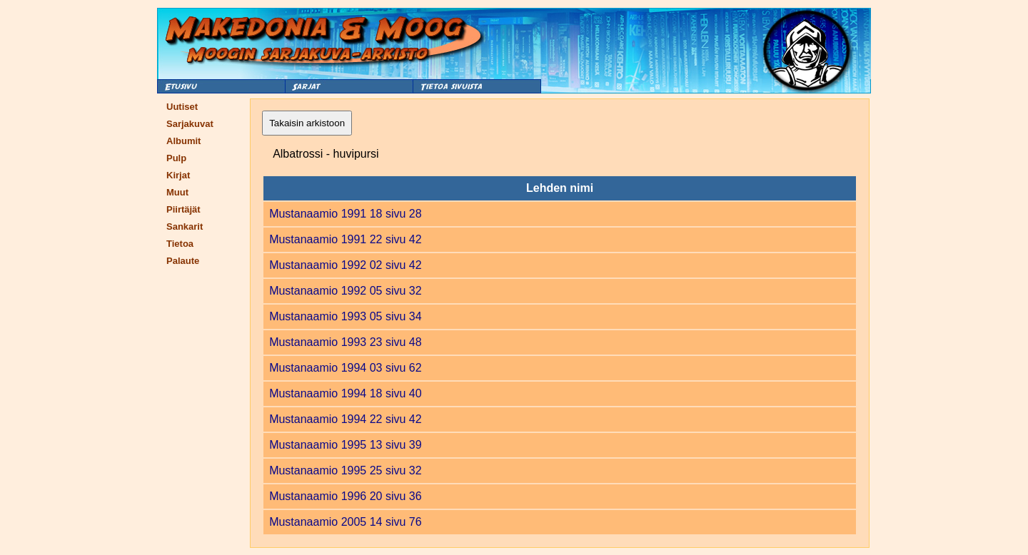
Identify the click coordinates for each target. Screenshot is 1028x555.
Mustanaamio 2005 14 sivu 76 (345, 522)
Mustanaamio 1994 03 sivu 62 (345, 368)
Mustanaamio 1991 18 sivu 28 (345, 214)
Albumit (183, 141)
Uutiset (182, 106)
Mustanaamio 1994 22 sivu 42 (345, 419)
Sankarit (184, 226)
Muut (177, 192)
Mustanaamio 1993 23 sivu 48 (345, 342)
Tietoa (179, 243)
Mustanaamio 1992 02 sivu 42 (345, 265)
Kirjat (178, 175)
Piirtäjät (183, 209)
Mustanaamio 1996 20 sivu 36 (345, 496)
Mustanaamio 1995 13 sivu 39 (345, 445)
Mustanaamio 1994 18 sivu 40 (345, 393)
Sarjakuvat (189, 123)
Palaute (182, 260)
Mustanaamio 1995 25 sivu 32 (345, 470)
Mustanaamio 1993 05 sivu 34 (345, 316)
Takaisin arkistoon (307, 123)
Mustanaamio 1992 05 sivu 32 (345, 291)
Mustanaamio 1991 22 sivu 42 (345, 239)
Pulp (176, 158)
